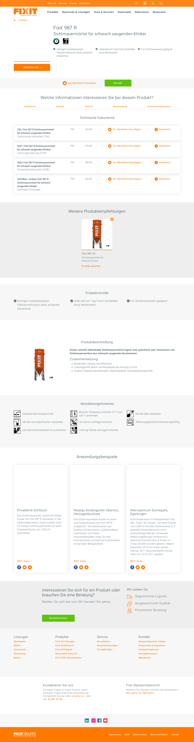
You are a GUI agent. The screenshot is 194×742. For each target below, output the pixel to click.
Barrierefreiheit (159, 734)
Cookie (175, 734)
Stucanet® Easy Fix (66, 653)
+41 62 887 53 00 (52, 699)
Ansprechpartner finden (152, 641)
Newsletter (84, 3)
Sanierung (19, 653)
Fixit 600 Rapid (63, 649)
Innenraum (20, 649)
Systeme (60, 106)
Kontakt (118, 83)
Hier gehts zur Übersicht (139, 693)
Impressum (114, 734)
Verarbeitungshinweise (159, 106)
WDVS (17, 645)
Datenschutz (140, 734)
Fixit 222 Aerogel (65, 641)
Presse (73, 3)
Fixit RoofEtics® (64, 645)
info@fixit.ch (77, 696)
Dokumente (30, 106)
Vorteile (89, 106)
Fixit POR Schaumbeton (68, 657)
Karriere (63, 3)
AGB (127, 734)
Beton (17, 657)
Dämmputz (20, 641)
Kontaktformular (58, 618)
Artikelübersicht (31, 67)
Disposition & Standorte (152, 645)
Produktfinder (104, 649)
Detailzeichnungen (107, 645)
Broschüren (103, 641)
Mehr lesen (23, 561)
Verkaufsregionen (149, 649)
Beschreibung (120, 106)
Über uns (51, 3)
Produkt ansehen (91, 266)
